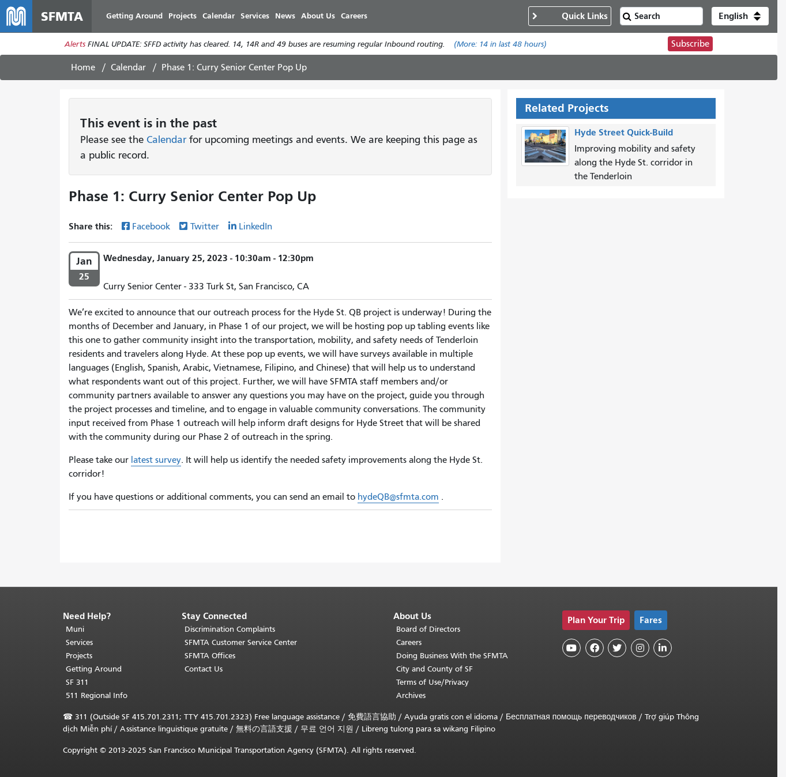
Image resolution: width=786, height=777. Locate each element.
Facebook (151, 226)
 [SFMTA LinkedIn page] (663, 647)
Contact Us (204, 669)
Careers (409, 642)
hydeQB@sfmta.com (398, 497)
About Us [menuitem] (318, 16)
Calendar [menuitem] (218, 16)
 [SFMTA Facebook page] (594, 647)
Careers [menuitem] (354, 16)
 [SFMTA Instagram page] (640, 647)
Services (79, 642)
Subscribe (690, 44)
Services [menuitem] (254, 16)
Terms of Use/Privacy (432, 682)
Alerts (75, 44)
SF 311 (77, 682)
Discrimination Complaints (230, 629)
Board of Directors (428, 629)
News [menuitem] (285, 16)
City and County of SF (434, 669)
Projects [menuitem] (182, 16)
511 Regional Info (96, 695)
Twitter (204, 226)
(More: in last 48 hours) (500, 44)
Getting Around (94, 669)
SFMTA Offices (210, 656)
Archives (411, 695)
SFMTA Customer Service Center (241, 642)
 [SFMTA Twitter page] (617, 647)
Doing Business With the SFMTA (452, 656)
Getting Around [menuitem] (134, 16)
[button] (740, 16)
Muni (75, 629)
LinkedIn (255, 226)
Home (83, 67)
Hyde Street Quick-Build (623, 132)
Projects (79, 656)
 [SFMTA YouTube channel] (571, 647)
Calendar (128, 67)
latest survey (156, 460)
